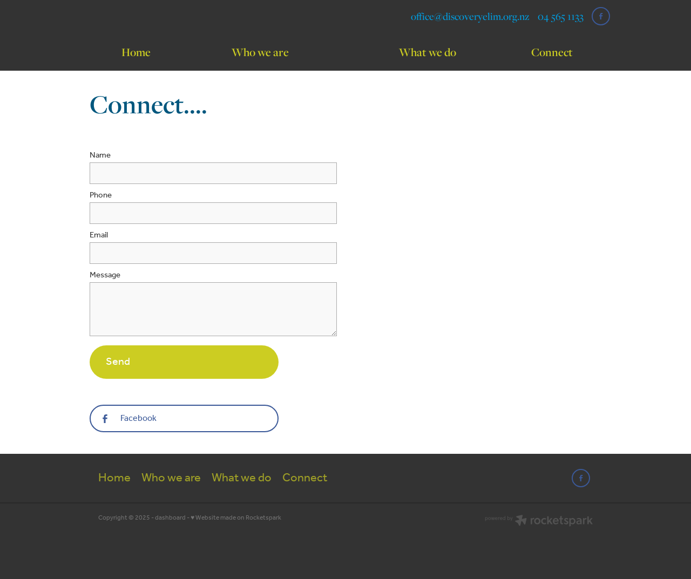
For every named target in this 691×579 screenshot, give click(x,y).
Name (100, 156)
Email (99, 235)
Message (105, 275)
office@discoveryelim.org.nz (470, 16)
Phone (101, 196)
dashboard (170, 518)
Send (118, 362)
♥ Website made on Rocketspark (236, 518)
